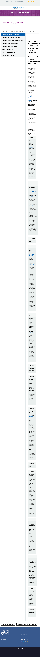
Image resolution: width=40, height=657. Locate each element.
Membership (24, 3)
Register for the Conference (27, 624)
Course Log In (15, 3)
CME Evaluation (7, 22)
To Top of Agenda (7, 624)
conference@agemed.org (19, 1)
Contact (7, 3)
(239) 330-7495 (9, 1)
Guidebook (20, 22)
